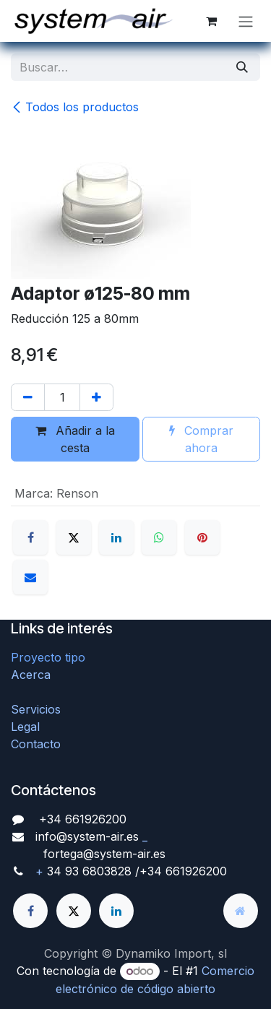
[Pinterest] (202, 537)
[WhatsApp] (159, 537)
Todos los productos (75, 107)
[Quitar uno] (28, 397)
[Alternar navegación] (245, 21)
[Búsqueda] (242, 67)
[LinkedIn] (116, 537)
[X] (73, 537)
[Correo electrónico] (30, 577)
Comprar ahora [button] (201, 439)
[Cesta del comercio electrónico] (211, 21)
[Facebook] (30, 537)
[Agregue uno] (96, 397)
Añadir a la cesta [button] (75, 439)
